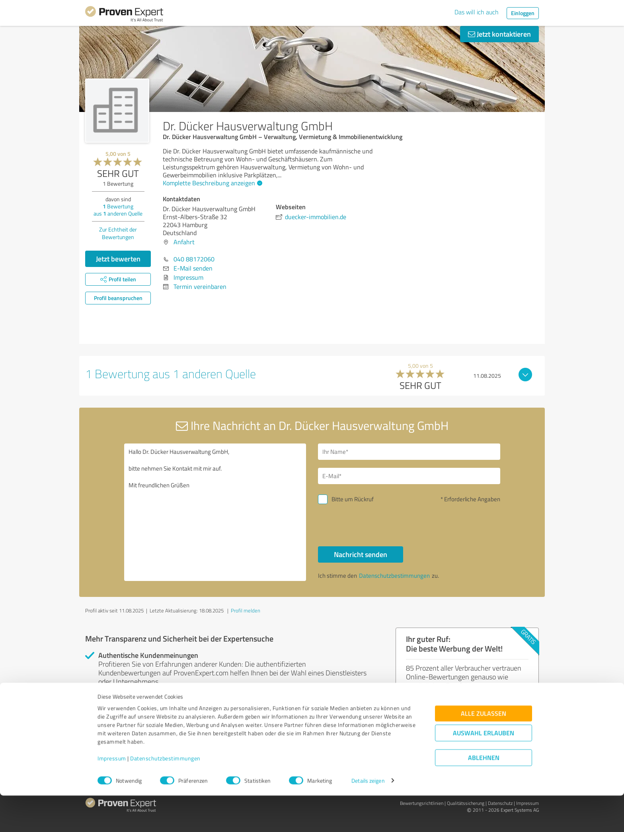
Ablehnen (483, 794)
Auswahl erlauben (483, 769)
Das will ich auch (476, 12)
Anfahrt (184, 241)
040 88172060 (194, 259)
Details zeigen (367, 817)
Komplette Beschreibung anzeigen (211, 183)
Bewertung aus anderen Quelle (118, 209)
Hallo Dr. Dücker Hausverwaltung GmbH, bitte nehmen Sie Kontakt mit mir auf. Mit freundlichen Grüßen (215, 512)
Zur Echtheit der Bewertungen (118, 233)
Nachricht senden (360, 554)
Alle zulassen (483, 749)
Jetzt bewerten (118, 258)
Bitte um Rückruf (353, 499)
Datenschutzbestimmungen (165, 795)
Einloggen (522, 13)
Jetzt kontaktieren (499, 34)
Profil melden (245, 610)
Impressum (112, 795)
